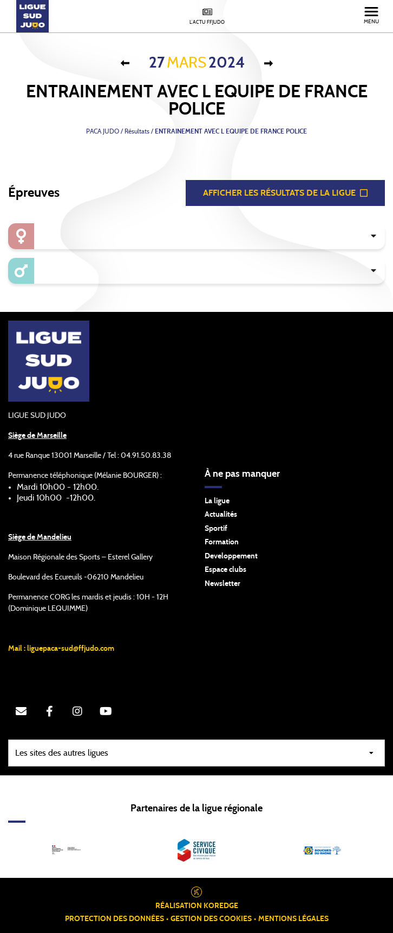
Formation (222, 542)
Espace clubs (225, 570)
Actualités (221, 514)
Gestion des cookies (211, 919)
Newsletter (222, 584)
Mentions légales (293, 919)
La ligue (217, 501)
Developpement (231, 556)
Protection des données (114, 919)
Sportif (216, 528)
